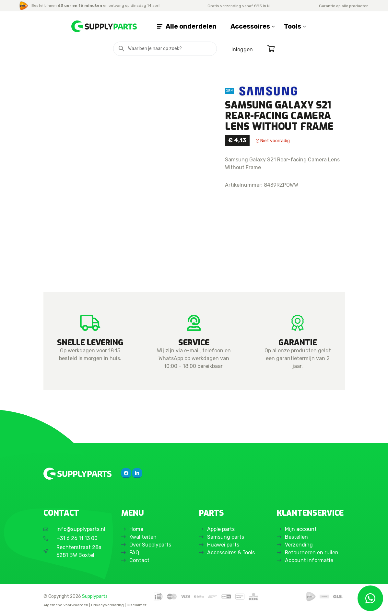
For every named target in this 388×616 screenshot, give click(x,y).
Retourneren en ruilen (311, 552)
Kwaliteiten (143, 537)
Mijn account (301, 529)
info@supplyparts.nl (80, 529)
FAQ (134, 552)
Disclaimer (137, 605)
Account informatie (309, 560)
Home (136, 529)
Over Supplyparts (150, 545)
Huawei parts (223, 545)
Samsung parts (225, 537)
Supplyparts (95, 596)
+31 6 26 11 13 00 (77, 538)
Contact (139, 560)
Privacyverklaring (107, 605)
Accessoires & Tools (231, 552)
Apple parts (221, 529)
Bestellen (296, 537)
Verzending (299, 545)
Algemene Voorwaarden (65, 605)
